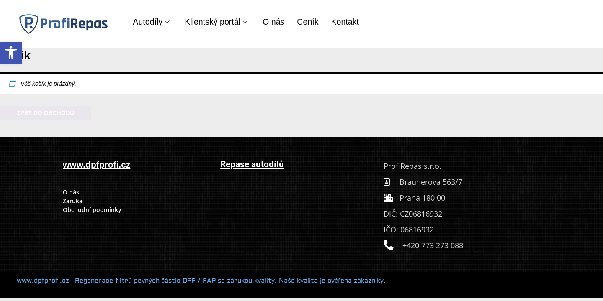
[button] (11, 53)
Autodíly (151, 21)
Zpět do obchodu (45, 113)
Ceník (307, 21)
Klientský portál (216, 21)
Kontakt (345, 21)
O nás (273, 21)
